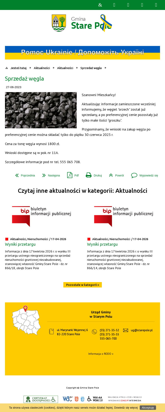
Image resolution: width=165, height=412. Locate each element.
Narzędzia (128, 5)
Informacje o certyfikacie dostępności (41, 399)
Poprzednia (23, 174)
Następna (49, 174)
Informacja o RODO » (100, 354)
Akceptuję (148, 407)
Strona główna (100, 5)
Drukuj (92, 174)
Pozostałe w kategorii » (82, 284)
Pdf (71, 174)
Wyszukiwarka (114, 5)
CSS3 (82, 399)
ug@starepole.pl (142, 330)
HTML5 (76, 399)
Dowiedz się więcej (126, 407)
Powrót (115, 174)
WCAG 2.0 (95, 399)
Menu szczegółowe (156, 5)
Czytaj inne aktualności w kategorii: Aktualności (82, 191)
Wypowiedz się (143, 174)
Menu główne (142, 5)
